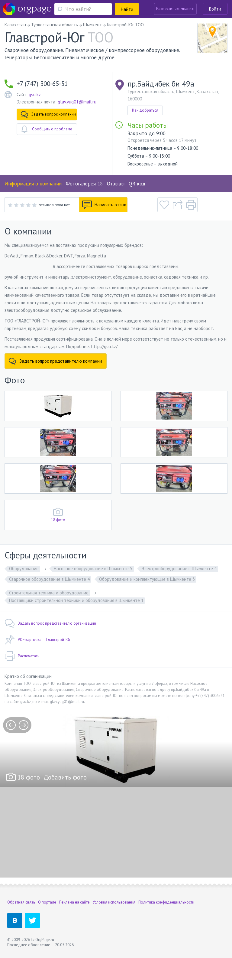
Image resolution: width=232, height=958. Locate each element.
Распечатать (22, 656)
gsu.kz (35, 94)
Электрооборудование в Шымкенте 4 (179, 568)
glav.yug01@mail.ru (77, 102)
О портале (47, 902)
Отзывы (115, 183)
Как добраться (145, 110)
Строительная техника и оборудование (49, 593)
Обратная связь (21, 902)
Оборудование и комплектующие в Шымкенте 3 (147, 579)
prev (11, 725)
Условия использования (114, 902)
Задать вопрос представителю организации (50, 623)
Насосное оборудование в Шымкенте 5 (93, 568)
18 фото (58, 519)
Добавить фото (65, 777)
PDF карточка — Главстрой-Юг (38, 640)
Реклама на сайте (74, 902)
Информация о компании (33, 183)
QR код (137, 183)
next (23, 725)
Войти (215, 9)
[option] (116, 749)
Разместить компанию (175, 8)
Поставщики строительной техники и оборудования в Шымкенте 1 (76, 600)
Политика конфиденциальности (166, 902)
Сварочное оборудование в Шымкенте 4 (49, 579)
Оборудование (24, 568)
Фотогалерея (84, 183)
